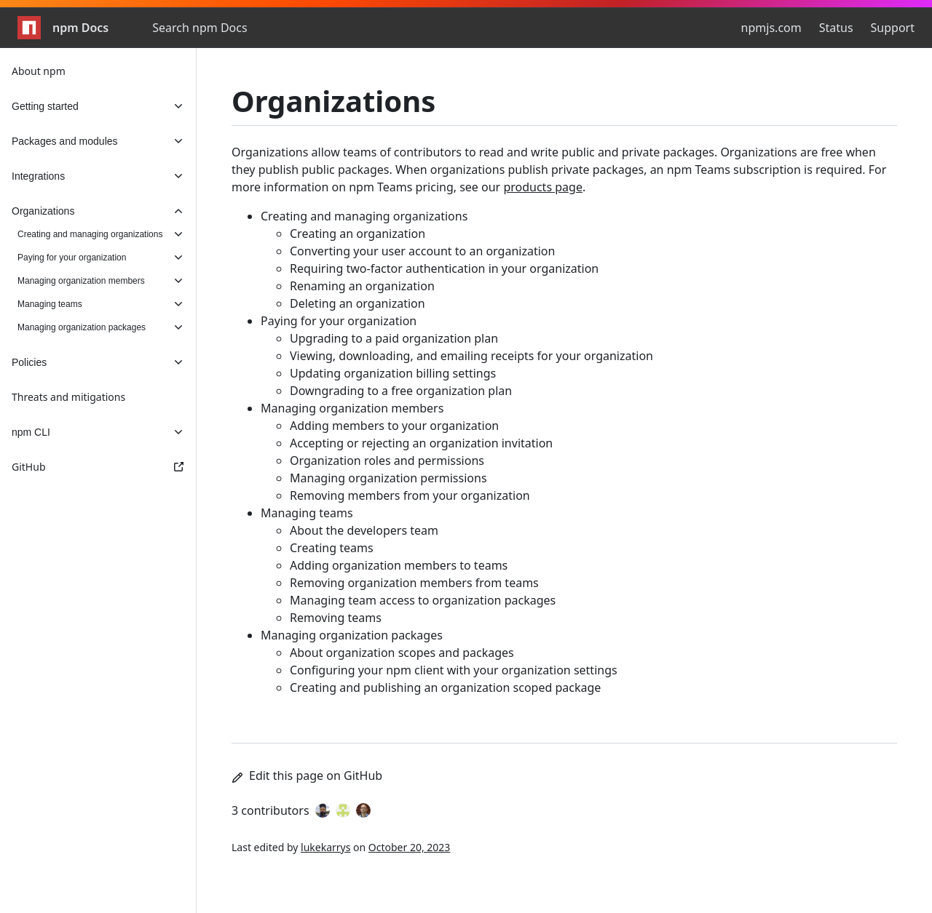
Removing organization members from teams (414, 583)
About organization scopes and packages (402, 653)
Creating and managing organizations (364, 216)
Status (836, 28)
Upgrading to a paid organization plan (394, 338)
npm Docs (62, 27)
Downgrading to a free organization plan (401, 391)
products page (542, 187)
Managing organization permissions (388, 478)
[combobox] (230, 27)
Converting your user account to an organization (422, 251)
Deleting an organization (357, 303)
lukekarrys (325, 847)
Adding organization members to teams (399, 565)
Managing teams (307, 513)
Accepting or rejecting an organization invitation (421, 443)
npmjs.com (771, 28)
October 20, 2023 (409, 847)
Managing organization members (352, 408)
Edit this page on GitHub (307, 776)
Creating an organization (357, 234)
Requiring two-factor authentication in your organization (444, 268)
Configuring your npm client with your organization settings (453, 670)
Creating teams (332, 548)
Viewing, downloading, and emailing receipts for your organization (471, 356)
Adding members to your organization (394, 426)
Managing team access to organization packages (423, 600)
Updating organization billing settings (393, 373)
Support (893, 28)
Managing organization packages (352, 635)
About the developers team (364, 530)
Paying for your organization (338, 321)
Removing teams (336, 618)
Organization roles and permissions (387, 460)
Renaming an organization (362, 286)
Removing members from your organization (410, 495)
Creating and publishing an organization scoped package (445, 687)
